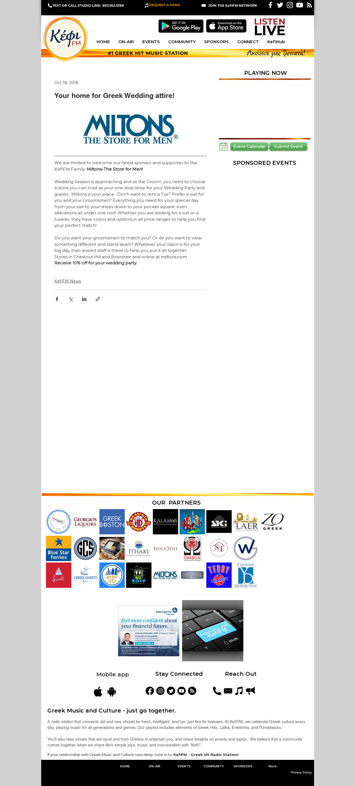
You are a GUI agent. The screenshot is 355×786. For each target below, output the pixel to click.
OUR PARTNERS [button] (176, 502)
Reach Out (241, 673)
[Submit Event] (288, 147)
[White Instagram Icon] (290, 5)
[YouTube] (181, 691)
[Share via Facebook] (57, 299)
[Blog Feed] (192, 691)
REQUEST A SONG (164, 5)
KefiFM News (67, 281)
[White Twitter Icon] (280, 5)
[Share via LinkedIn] (84, 299)
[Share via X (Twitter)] (70, 299)
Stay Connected (179, 673)
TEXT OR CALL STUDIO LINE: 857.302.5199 (88, 5)
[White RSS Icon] (309, 5)
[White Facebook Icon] (270, 5)
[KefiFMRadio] (171, 691)
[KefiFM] (150, 691)
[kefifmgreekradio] (160, 691)
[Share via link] (98, 299)
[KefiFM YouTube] (299, 5)
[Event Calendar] (249, 147)
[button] (232, 5)
